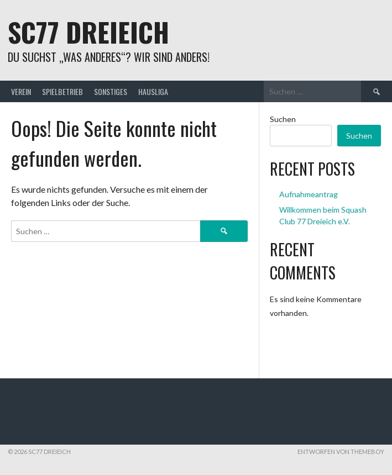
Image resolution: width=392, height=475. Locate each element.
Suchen (283, 119)
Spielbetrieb (62, 91)
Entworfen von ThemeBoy (340, 451)
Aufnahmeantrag (308, 194)
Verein (21, 91)
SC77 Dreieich (88, 31)
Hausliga (153, 91)
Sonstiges (110, 91)
